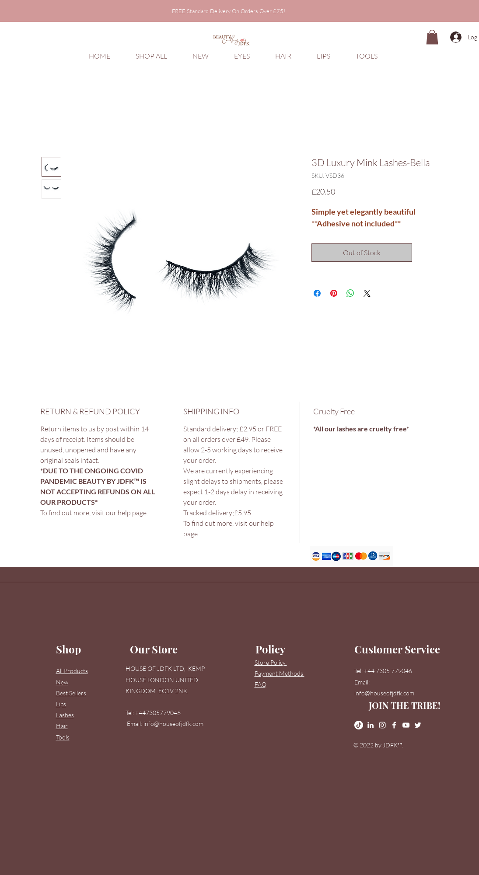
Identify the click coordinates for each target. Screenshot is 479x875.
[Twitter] (417, 725)
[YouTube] (406, 725)
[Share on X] (367, 293)
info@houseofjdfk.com (173, 723)
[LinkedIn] (370, 725)
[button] (460, 35)
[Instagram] (382, 725)
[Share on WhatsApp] (350, 293)
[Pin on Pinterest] (334, 293)
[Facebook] (394, 725)
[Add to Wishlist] (425, 252)
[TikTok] (358, 725)
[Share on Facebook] (317, 293)
